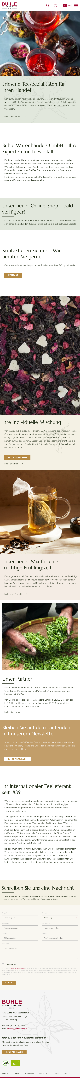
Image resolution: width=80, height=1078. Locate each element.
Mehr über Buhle (12, 116)
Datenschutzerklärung (17, 968)
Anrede (44, 913)
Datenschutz (44, 1073)
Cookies (67, 1073)
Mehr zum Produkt (13, 594)
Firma (4, 913)
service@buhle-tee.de (17, 1028)
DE (65, 5)
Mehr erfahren (11, 463)
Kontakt (13, 275)
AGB (57, 1073)
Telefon (44, 933)
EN (69, 5)
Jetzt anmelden (17, 758)
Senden (8, 983)
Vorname (5, 923)
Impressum (29, 1073)
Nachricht (6, 943)
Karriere (16, 1073)
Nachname (46, 923)
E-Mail (4, 933)
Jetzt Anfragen (17, 457)
